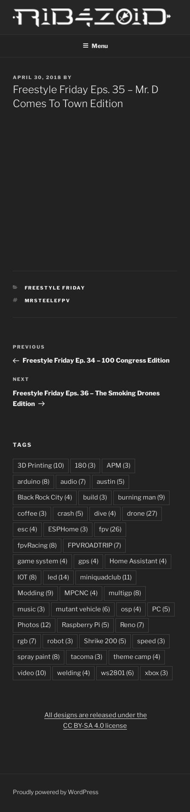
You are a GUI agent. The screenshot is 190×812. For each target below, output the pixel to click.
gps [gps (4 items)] (88, 561)
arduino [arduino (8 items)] (33, 481)
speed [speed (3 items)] (151, 641)
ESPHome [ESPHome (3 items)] (68, 529)
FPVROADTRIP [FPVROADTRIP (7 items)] (94, 545)
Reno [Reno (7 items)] (132, 625)
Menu (95, 45)
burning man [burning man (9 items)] (141, 497)
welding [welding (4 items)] (73, 673)
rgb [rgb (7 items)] (26, 641)
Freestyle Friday (55, 288)
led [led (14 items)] (58, 577)
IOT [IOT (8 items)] (27, 577)
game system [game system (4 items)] (42, 561)
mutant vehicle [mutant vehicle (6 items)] (83, 609)
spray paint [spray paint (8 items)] (38, 657)
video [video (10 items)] (31, 673)
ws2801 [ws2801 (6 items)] (117, 673)
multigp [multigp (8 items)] (125, 593)
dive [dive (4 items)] (105, 513)
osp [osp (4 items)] (131, 609)
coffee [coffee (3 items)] (31, 513)
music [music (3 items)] (31, 609)
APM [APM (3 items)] (118, 465)
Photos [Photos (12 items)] (34, 625)
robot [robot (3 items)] (60, 641)
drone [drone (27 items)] (142, 513)
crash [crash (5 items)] (70, 513)
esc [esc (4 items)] (27, 529)
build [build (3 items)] (95, 497)
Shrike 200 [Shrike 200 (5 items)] (105, 641)
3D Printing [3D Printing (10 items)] (40, 465)
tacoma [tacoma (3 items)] (86, 657)
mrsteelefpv (48, 301)
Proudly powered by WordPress (55, 791)
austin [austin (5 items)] (110, 481)
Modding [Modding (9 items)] (35, 593)
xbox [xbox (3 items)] (156, 673)
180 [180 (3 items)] (85, 465)
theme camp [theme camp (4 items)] (136, 657)
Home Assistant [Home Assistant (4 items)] (138, 561)
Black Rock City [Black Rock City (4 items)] (44, 497)
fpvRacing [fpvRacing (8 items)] (37, 545)
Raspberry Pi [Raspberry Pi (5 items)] (85, 625)
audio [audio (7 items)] (73, 481)
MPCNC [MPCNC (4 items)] (81, 593)
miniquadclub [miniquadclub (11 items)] (106, 577)
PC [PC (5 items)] (161, 609)
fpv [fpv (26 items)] (110, 529)
